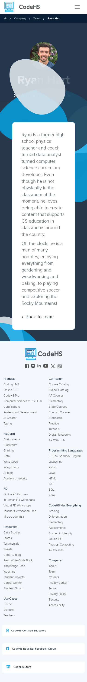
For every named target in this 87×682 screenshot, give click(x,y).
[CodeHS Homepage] (24, 7)
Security (54, 599)
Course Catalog (59, 384)
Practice (54, 423)
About (52, 566)
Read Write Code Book (18, 560)
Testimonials (11, 544)
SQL (52, 490)
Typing (7, 423)
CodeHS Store (18, 667)
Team (36, 18)
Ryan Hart (54, 18)
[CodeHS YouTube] (45, 366)
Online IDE (10, 390)
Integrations (11, 467)
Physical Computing (61, 544)
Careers (54, 577)
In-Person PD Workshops (19, 500)
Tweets (8, 549)
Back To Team (38, 317)
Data (6, 456)
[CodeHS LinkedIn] (39, 366)
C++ (51, 484)
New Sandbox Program (65, 456)
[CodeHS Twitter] (53, 366)
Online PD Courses (15, 494)
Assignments (11, 439)
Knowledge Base (14, 566)
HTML (52, 478)
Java (52, 473)
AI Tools (8, 473)
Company (20, 18)
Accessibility (56, 605)
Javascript (55, 462)
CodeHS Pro (11, 395)
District (8, 604)
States (7, 538)
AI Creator (9, 418)
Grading (8, 450)
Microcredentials (14, 517)
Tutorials (54, 429)
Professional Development (20, 412)
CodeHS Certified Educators (26, 630)
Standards (55, 418)
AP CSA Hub (57, 440)
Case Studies (12, 532)
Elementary (56, 401)
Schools (8, 610)
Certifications (11, 407)
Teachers (9, 615)
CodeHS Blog (12, 555)
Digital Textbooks (60, 435)
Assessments (57, 528)
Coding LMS (11, 384)
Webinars (9, 571)
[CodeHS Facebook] (27, 366)
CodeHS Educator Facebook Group (31, 649)
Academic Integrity (15, 478)
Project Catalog (58, 390)
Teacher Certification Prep (19, 511)
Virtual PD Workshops (17, 505)
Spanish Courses (60, 412)
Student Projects (14, 577)
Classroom (10, 445)
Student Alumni (13, 588)
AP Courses (56, 395)
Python (53, 467)
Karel (52, 495)
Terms (52, 588)
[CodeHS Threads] (59, 366)
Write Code (10, 462)
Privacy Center (58, 583)
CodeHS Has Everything (65, 505)
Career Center (12, 583)
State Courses (58, 407)
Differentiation (58, 517)
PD (5, 488)
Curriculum (56, 378)
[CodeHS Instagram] (33, 366)
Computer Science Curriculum (22, 401)
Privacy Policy (57, 594)
